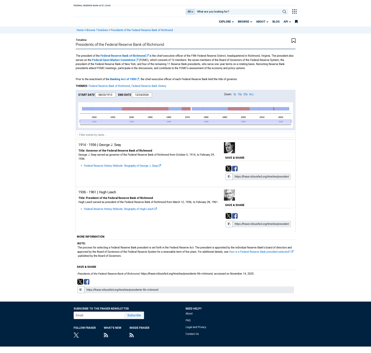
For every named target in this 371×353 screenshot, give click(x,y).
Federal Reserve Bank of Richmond (123, 58)
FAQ (188, 322)
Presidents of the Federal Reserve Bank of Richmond (142, 32)
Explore (225, 24)
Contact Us (192, 336)
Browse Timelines (97, 32)
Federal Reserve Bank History (148, 88)
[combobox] (238, 13)
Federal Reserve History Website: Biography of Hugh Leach (119, 211)
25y (245, 96)
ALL (251, 96)
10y (240, 96)
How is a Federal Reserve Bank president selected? (259, 254)
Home (80, 32)
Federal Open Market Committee (113, 62)
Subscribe (134, 317)
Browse (243, 24)
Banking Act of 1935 (123, 81)
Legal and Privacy (196, 329)
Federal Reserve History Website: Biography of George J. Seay (121, 168)
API (286, 24)
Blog (276, 24)
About (260, 24)
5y (234, 96)
